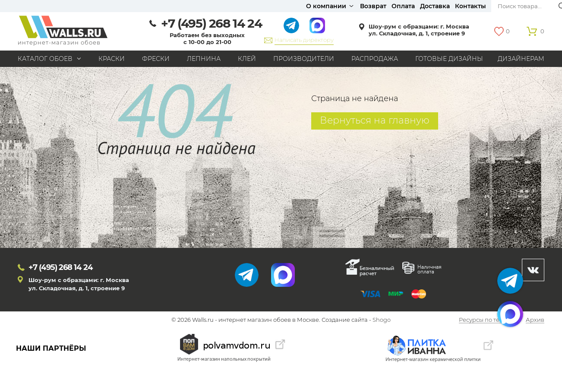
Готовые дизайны (449, 59)
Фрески (156, 59)
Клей (247, 59)
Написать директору (304, 39)
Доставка (435, 6)
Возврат (373, 6)
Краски (111, 59)
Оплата (403, 6)
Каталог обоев (45, 59)
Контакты (470, 6)
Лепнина (204, 59)
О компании (326, 6)
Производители (303, 59)
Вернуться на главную (374, 120)
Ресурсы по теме (483, 320)
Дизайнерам (521, 59)
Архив (535, 320)
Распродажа (374, 59)
